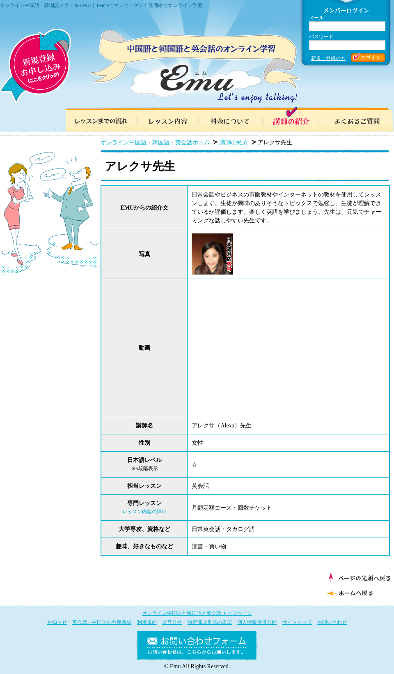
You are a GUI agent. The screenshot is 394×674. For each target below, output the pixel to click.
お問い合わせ (332, 622)
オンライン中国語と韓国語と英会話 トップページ (197, 613)
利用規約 (147, 622)
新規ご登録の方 (328, 58)
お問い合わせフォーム (197, 646)
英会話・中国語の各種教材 (101, 622)
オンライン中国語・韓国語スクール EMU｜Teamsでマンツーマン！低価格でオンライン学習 (101, 5)
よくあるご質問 (361, 119)
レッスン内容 (164, 119)
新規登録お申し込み (35, 66)
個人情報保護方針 (257, 622)
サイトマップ (297, 622)
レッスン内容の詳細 (144, 512)
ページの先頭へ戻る (359, 577)
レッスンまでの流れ (98, 119)
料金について (230, 119)
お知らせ (57, 622)
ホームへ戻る (357, 592)
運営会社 (172, 622)
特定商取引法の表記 (210, 622)
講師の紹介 (295, 119)
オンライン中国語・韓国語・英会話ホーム (155, 142)
